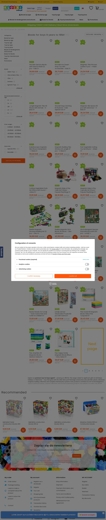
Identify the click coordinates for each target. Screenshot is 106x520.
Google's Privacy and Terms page (61, 254)
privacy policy (55, 249)
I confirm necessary (33, 276)
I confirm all (73, 276)
